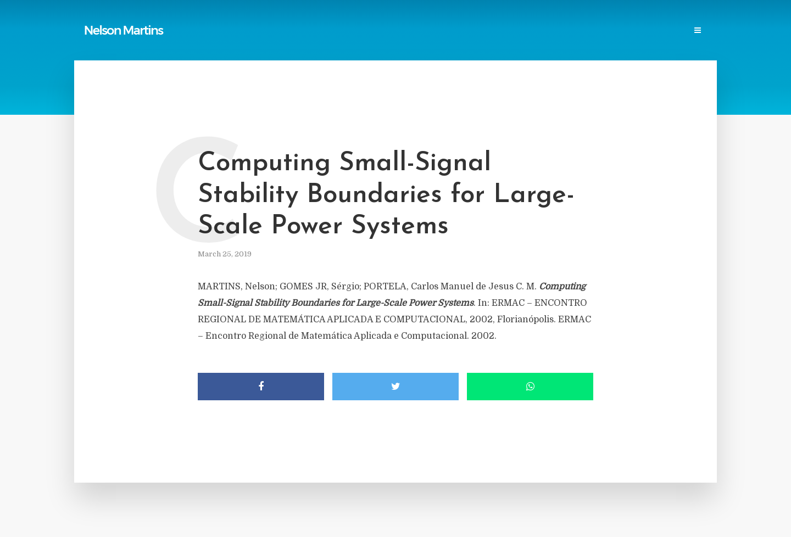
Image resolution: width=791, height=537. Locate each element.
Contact (649, 31)
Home (208, 31)
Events (606, 31)
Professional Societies (489, 31)
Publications (255, 31)
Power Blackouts (402, 31)
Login (690, 31)
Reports (308, 31)
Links (346, 31)
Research (562, 31)
